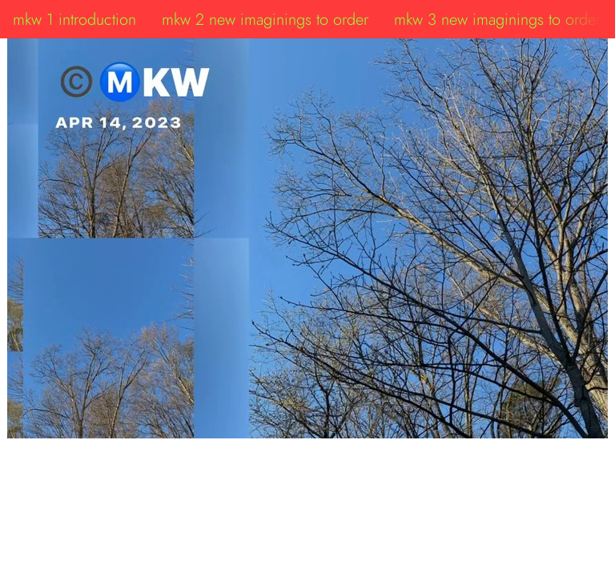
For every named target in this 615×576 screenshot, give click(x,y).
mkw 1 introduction (74, 19)
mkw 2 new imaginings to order (265, 19)
